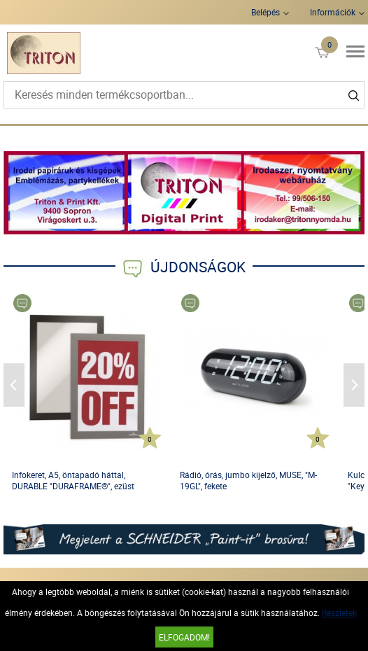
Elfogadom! (184, 637)
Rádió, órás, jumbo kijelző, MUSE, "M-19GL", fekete (248, 480)
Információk (332, 12)
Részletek (339, 612)
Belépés (265, 12)
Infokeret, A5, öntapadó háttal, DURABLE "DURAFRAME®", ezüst (73, 480)
